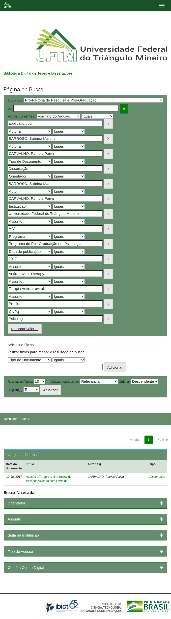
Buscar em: (15, 100)
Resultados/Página (20, 381)
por (10, 108)
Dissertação (157, 477)
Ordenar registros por (65, 381)
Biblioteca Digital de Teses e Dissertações (38, 73)
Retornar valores (24, 329)
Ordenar (124, 381)
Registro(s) (15, 390)
